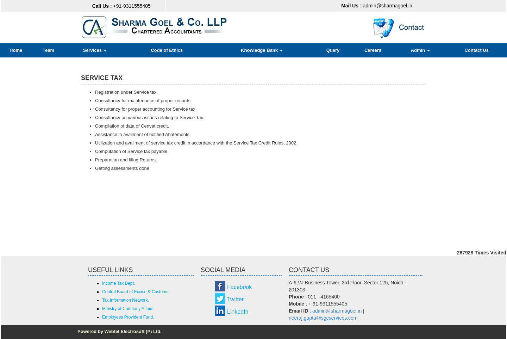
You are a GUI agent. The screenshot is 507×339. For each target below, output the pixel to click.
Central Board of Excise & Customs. (135, 291)
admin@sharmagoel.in (376, 5)
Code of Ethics (167, 50)
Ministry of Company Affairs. (128, 308)
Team (48, 50)
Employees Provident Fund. (128, 317)
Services (94, 50)
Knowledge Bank (261, 50)
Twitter (235, 299)
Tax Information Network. (125, 300)
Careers (372, 50)
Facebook (239, 287)
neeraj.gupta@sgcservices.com (323, 318)
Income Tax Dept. (118, 283)
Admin (420, 50)
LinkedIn (238, 312)
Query (333, 50)
